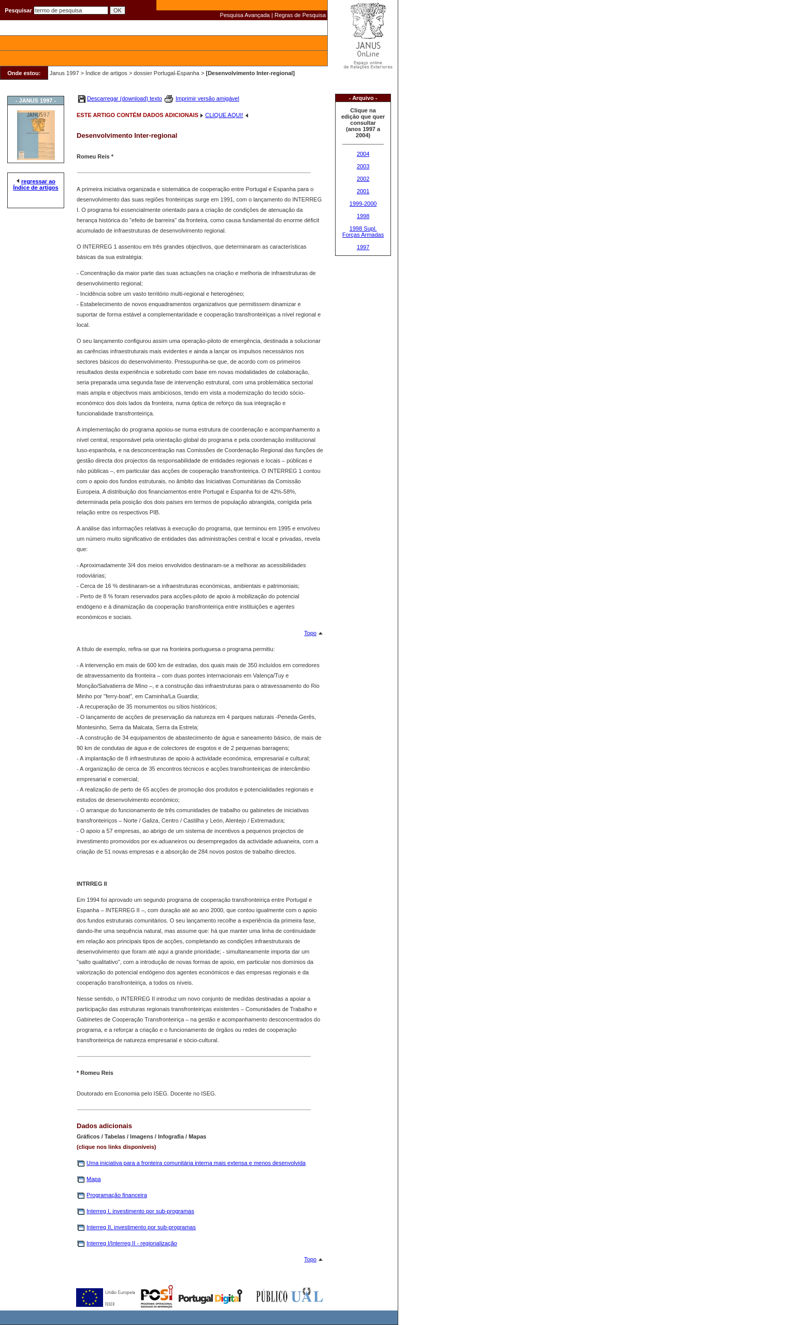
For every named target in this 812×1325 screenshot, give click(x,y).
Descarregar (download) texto (124, 98)
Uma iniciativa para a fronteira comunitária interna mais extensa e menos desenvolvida (196, 1163)
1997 (363, 247)
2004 (363, 154)
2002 (363, 179)
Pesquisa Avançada (245, 15)
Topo (310, 633)
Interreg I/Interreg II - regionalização (131, 1243)
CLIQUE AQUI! (224, 115)
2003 (363, 166)
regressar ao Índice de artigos (35, 184)
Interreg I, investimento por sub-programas (140, 1211)
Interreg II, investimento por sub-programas (141, 1227)
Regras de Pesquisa (300, 15)
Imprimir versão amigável (207, 98)
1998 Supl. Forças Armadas (363, 231)
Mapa (93, 1179)
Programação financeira (116, 1195)
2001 (363, 191)
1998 (363, 216)
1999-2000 (363, 203)
